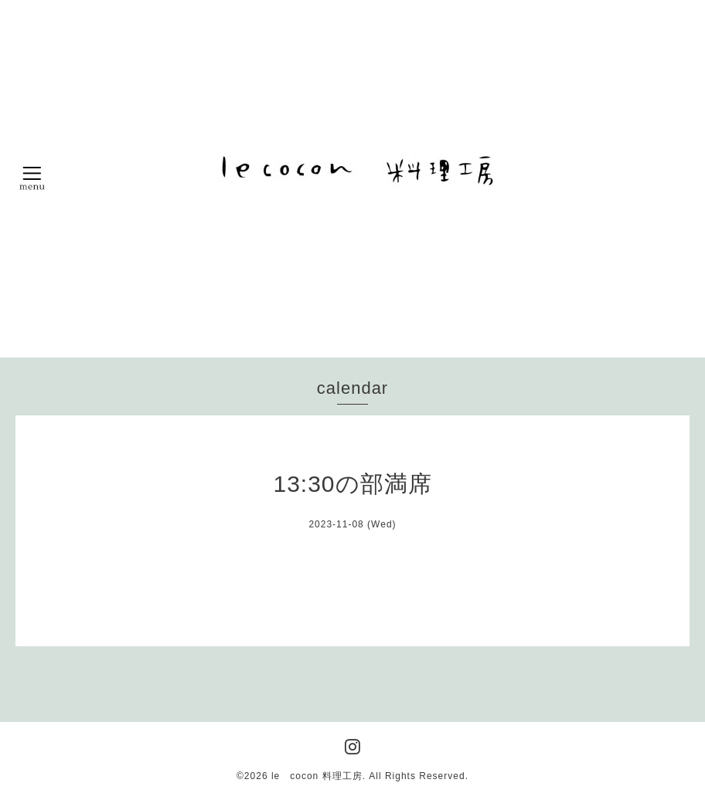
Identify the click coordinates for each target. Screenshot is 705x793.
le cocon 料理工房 (317, 776)
